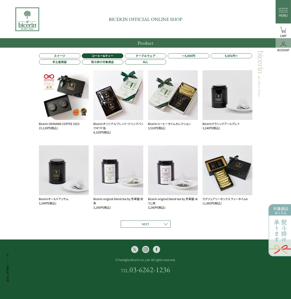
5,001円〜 (231, 56)
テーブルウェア (145, 56)
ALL (145, 62)
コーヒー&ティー (102, 56)
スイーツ (59, 56)
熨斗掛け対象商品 (102, 62)
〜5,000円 (188, 56)
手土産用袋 (59, 62)
